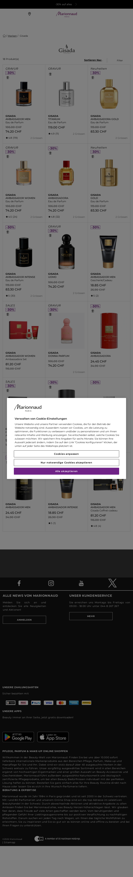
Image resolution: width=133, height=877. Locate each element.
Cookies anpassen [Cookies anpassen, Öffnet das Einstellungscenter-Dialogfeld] (66, 453)
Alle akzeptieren (66, 471)
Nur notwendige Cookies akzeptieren (66, 462)
